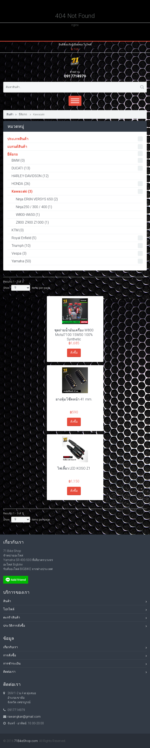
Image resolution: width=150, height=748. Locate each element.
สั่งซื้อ (74, 352)
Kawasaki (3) (77, 191)
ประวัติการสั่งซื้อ (75, 626)
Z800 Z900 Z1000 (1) (32, 222)
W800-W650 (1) (28, 215)
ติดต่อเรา (75, 672)
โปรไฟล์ (75, 609)
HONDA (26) (77, 183)
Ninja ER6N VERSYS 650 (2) (37, 199)
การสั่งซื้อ (75, 656)
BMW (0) (77, 160)
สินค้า (11, 114)
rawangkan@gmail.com (24, 716)
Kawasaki (38, 114)
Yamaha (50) (77, 261)
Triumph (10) (77, 245)
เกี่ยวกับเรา (75, 647)
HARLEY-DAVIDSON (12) (30, 176)
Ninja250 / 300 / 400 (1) (34, 207)
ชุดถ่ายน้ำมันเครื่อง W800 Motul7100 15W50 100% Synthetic (73, 334)
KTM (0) (18, 230)
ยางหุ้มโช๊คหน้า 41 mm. (74, 399)
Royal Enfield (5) (77, 237)
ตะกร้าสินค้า (75, 618)
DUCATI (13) (77, 168)
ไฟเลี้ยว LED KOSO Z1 (74, 468)
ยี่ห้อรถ (23, 114)
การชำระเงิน (75, 664)
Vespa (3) (77, 253)
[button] (75, 46)
